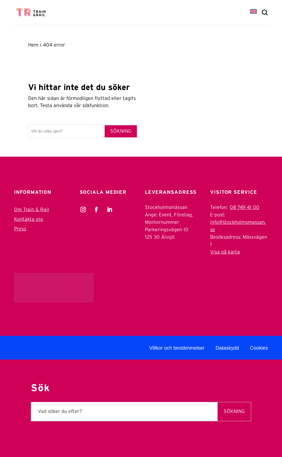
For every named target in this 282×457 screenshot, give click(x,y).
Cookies (259, 348)
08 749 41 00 (244, 207)
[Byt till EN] (253, 12)
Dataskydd (227, 348)
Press (20, 229)
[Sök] (66, 131)
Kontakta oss (28, 219)
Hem (33, 45)
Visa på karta (225, 252)
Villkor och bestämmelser (177, 348)
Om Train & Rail (31, 209)
